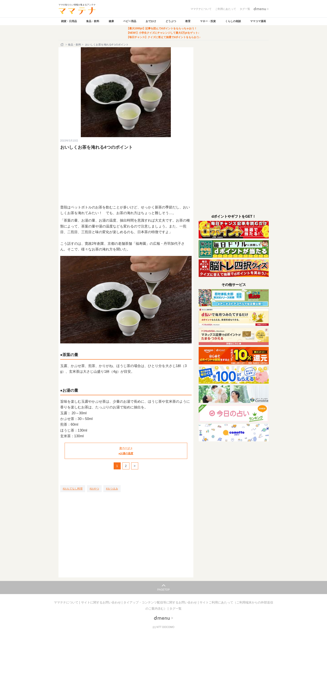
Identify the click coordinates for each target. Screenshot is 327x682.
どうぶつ (171, 21)
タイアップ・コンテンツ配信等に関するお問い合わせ (160, 602)
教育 (188, 21)
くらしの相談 (233, 21)
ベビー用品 (129, 21)
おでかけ (151, 21)
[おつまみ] (112, 488)
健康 (111, 21)
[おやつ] (94, 488)
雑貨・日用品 (69, 21)
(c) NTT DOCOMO (163, 627)
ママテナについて (66, 602)
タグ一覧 (175, 608)
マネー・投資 (208, 21)
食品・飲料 (92, 21)
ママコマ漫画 (258, 21)
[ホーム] (62, 44)
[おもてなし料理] (72, 488)
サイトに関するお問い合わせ (101, 602)
